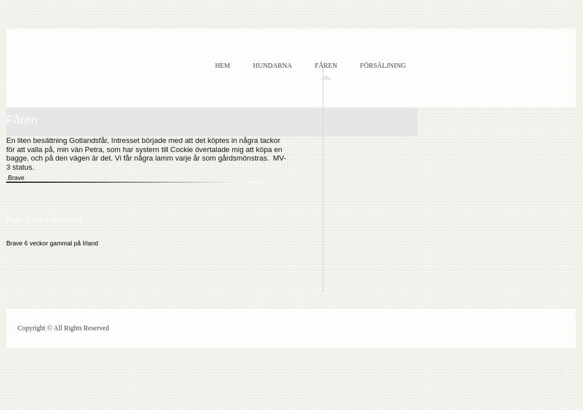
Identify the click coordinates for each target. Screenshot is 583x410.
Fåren (326, 65)
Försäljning (383, 65)
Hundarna (272, 65)
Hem (223, 65)
